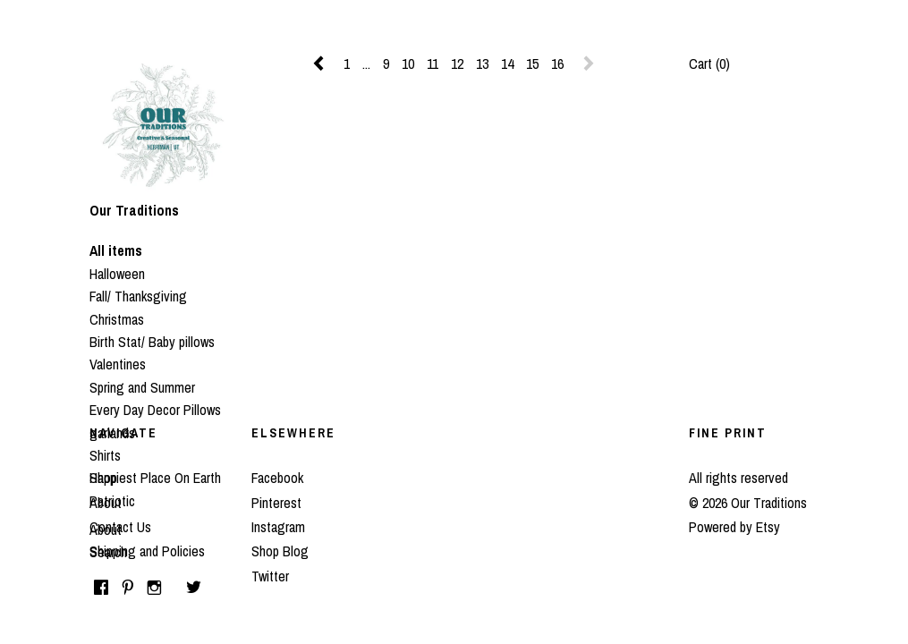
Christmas (116, 319)
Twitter (270, 576)
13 (482, 63)
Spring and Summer (142, 387)
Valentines (117, 364)
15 (532, 63)
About (105, 529)
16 (557, 63)
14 (507, 63)
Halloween (117, 274)
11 (432, 63)
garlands (112, 433)
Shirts (105, 455)
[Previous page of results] (320, 63)
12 (457, 63)
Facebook (277, 477)
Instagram (278, 527)
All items (115, 250)
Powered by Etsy (734, 527)
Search (108, 552)
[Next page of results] (588, 63)
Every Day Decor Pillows (155, 409)
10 (408, 63)
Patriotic (112, 501)
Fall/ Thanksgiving (138, 296)
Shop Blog (280, 551)
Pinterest (276, 503)
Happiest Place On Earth (155, 477)
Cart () (709, 63)
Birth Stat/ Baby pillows (152, 342)
